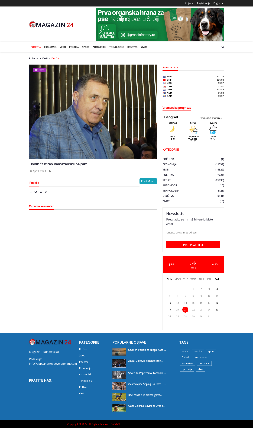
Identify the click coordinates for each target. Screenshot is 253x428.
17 (209, 302)
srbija (185, 351)
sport (211, 351)
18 (217, 302)
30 (201, 316)
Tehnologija (116, 47)
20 (177, 309)
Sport (85, 47)
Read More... (148, 181)
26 (169, 316)
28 (185, 316)
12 (169, 302)
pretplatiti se (193, 245)
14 (185, 302)
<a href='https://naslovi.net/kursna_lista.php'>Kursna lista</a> (193, 89)
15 (193, 302)
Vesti (63, 47)
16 (201, 302)
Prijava (189, 3)
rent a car (204, 363)
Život (144, 47)
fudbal (185, 357)
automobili (201, 357)
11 (217, 295)
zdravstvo (187, 363)
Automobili (99, 47)
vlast (200, 369)
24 (209, 309)
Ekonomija (50, 47)
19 (169, 309)
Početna (36, 47)
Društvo (132, 47)
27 (177, 316)
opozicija (187, 369)
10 (209, 295)
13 (177, 302)
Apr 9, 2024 (37, 171)
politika (198, 351)
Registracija (203, 3)
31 (209, 316)
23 (201, 309)
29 (193, 316)
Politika (74, 47)
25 (217, 309)
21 (185, 309)
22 (193, 309)
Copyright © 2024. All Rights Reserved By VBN (93, 424)
